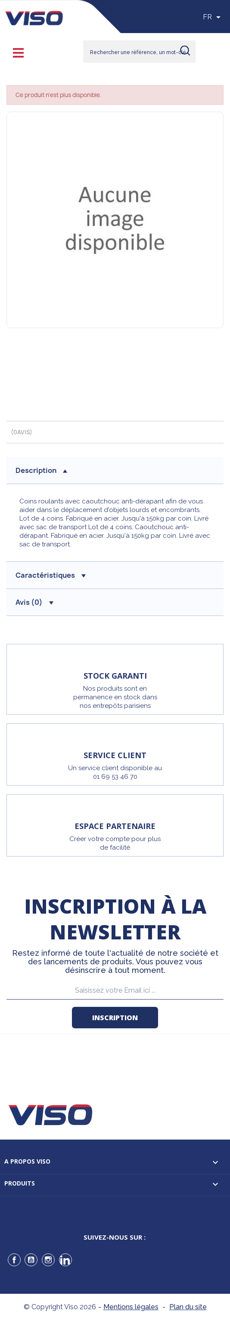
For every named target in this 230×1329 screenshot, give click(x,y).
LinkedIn (65, 1260)
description (41, 470)
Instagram (48, 1260)
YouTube (31, 1260)
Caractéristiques (51, 575)
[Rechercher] (139, 51)
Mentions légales (131, 1307)
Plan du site (188, 1307)
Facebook (14, 1260)
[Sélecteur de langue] (213, 17)
